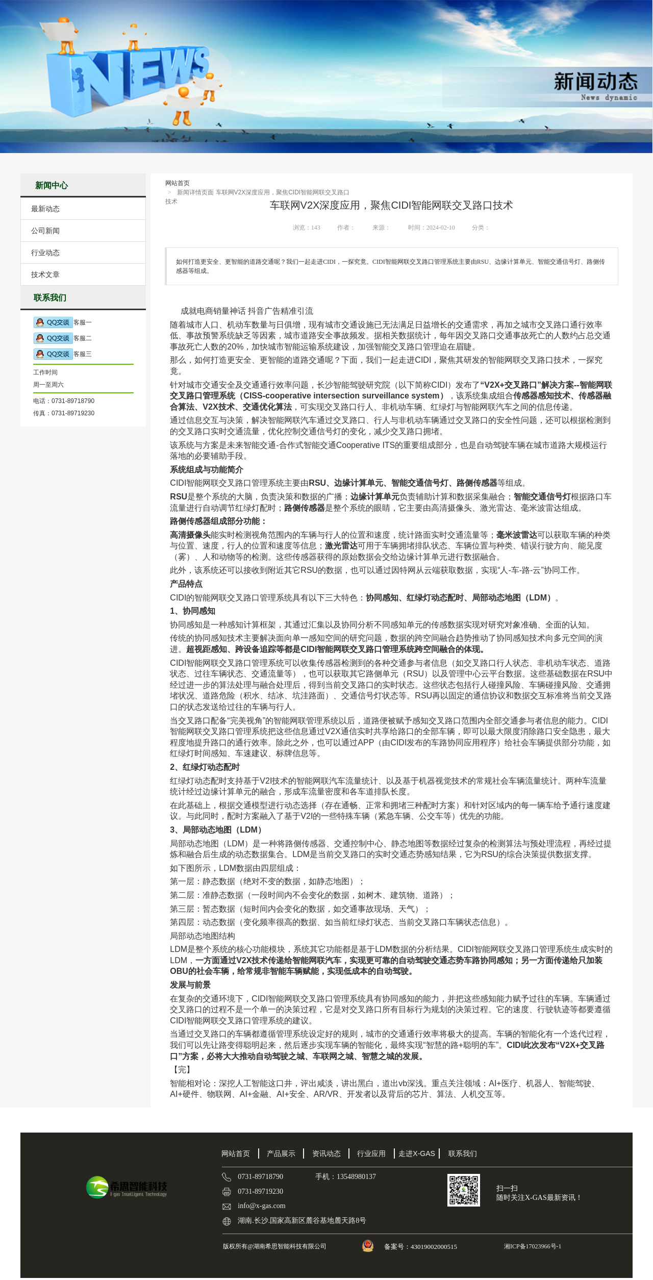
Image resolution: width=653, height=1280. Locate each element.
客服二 (62, 338)
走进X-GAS (416, 1153)
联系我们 (462, 1153)
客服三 (62, 354)
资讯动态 (326, 1153)
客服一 (62, 322)
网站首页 (177, 183)
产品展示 (281, 1153)
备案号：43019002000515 (421, 1246)
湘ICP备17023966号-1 (532, 1246)
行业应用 (371, 1153)
